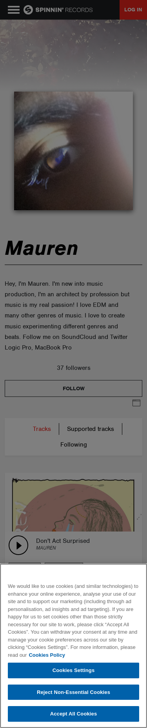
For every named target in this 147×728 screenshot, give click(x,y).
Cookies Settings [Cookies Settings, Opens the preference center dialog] (74, 670)
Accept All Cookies (73, 714)
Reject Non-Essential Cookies (73, 692)
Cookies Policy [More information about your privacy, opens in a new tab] (47, 655)
